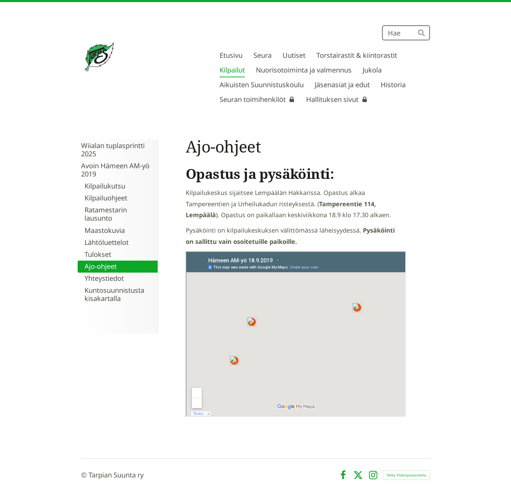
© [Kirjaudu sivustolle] (85, 475)
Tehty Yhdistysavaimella (406, 475)
